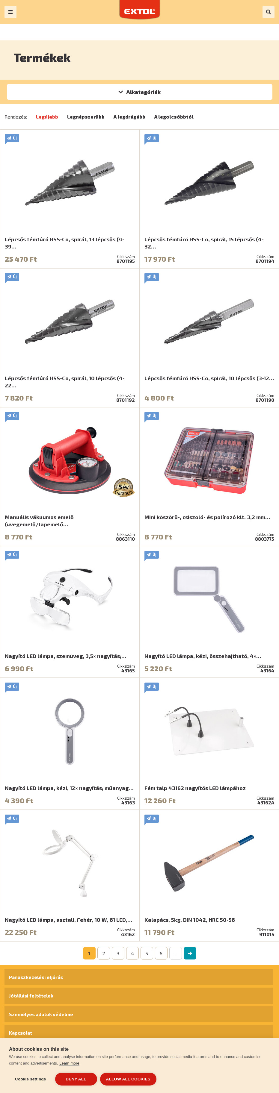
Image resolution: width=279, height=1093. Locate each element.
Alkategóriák (143, 92)
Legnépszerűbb (86, 116)
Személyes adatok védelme (41, 1014)
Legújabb (47, 116)
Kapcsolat (20, 1033)
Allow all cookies (128, 1079)
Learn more (69, 1063)
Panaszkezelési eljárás (36, 977)
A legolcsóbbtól (174, 116)
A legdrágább (129, 116)
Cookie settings (30, 1079)
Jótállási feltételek (31, 995)
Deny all (76, 1079)
